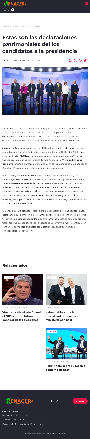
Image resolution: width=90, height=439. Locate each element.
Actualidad (14, 26)
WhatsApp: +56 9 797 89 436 (15, 416)
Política (24, 26)
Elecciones (34, 26)
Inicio (4, 26)
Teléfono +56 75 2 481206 (13, 420)
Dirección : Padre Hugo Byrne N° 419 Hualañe (22, 424)
